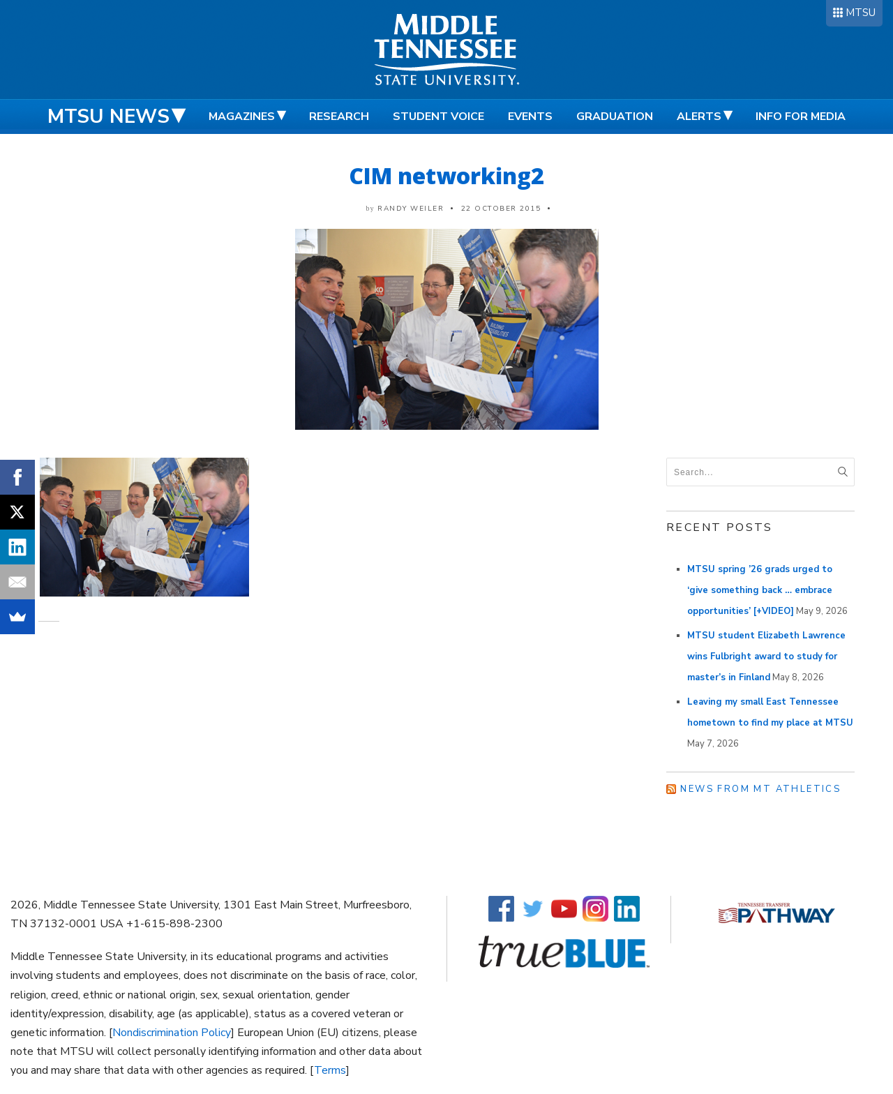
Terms (330, 1070)
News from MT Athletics (760, 789)
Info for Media (801, 116)
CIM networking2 (446, 175)
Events (530, 116)
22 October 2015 (501, 208)
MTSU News (108, 116)
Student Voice (438, 116)
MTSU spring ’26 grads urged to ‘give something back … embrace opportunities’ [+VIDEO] (759, 590)
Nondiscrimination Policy (171, 1032)
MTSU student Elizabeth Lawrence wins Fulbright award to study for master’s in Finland (766, 656)
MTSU (861, 13)
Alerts (699, 116)
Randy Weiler (410, 208)
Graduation (614, 116)
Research (339, 116)
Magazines (242, 116)
